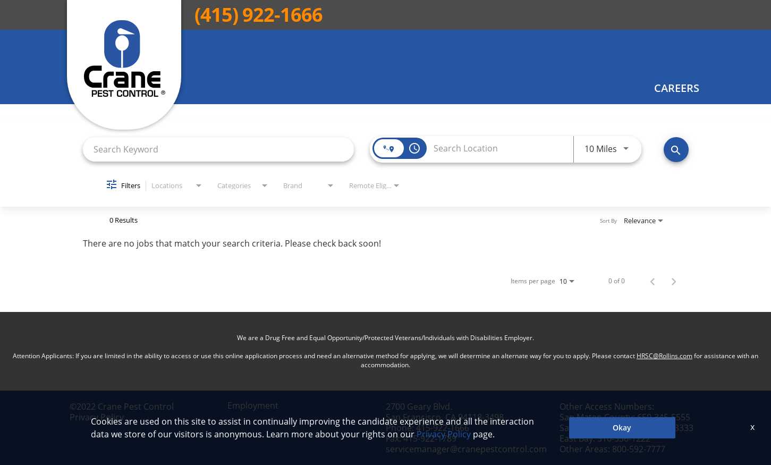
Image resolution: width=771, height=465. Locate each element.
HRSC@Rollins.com (664, 355)
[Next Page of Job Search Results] (673, 281)
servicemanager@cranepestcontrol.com (466, 449)
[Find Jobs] (676, 149)
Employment (252, 405)
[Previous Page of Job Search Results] (652, 281)
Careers (676, 88)
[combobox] (219, 149)
